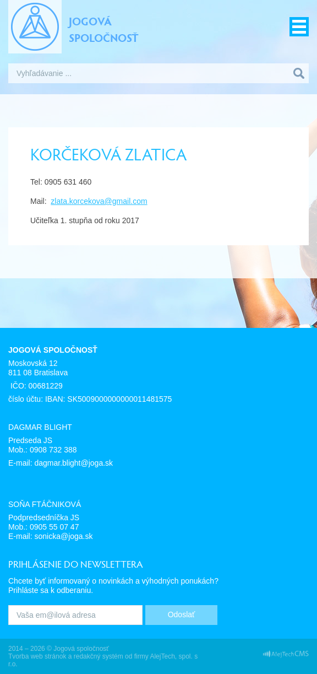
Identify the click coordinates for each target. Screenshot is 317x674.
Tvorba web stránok (37, 656)
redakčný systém (98, 656)
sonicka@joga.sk (63, 536)
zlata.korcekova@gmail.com (99, 201)
